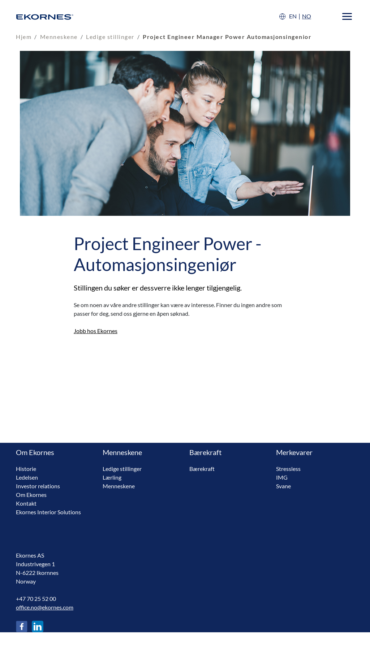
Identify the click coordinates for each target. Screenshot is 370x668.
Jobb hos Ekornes (95, 330)
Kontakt (26, 503)
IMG (282, 477)
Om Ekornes (31, 494)
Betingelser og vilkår (41, 656)
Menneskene (59, 36)
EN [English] (293, 16)
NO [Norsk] (306, 16)
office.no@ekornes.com (44, 607)
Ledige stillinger (110, 36)
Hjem (23, 36)
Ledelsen (27, 477)
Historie (26, 468)
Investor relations (38, 486)
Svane (283, 486)
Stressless (288, 468)
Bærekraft (202, 468)
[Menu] (347, 16)
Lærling (112, 477)
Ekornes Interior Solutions (48, 511)
